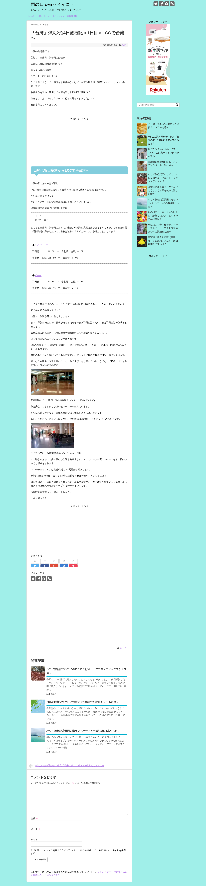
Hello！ (31, 16)
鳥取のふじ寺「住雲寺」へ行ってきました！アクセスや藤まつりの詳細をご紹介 (163, 228)
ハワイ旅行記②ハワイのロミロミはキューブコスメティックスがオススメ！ (163, 177)
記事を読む (51, 694)
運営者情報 (72, 16)
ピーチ (38, 275)
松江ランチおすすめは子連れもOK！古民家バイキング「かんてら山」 (163, 152)
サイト (34, 839)
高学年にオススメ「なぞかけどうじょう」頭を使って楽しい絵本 (163, 190)
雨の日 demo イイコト (53, 4)
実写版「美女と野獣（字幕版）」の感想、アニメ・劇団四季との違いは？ (163, 240)
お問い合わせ (43, 16)
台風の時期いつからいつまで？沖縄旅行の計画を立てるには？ (82, 702)
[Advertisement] (79, 141)
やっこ (123, 648)
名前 (34, 818)
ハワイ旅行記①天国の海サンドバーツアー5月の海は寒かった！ (83, 730)
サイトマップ (58, 16)
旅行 (124, 45)
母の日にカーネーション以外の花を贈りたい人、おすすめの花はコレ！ (163, 215)
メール (35, 829)
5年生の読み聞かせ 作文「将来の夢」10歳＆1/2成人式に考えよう (66, 766)
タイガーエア (41, 245)
